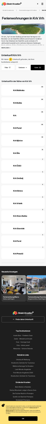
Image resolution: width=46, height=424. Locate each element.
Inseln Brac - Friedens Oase (23, 335)
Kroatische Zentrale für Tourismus (23, 363)
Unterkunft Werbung (23, 359)
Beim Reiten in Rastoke (23, 387)
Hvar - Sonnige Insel (23, 342)
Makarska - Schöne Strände (23, 348)
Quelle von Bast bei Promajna (23, 397)
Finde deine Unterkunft (23, 319)
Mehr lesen (5, 48)
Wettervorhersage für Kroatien (23, 366)
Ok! (23, 418)
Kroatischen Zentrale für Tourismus (23, 376)
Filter (7, 67)
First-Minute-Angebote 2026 (23, 373)
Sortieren (23, 67)
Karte (38, 67)
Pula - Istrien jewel (23, 345)
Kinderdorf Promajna (23, 400)
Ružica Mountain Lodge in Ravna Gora (23, 390)
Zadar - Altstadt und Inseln (23, 339)
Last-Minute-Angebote (23, 369)
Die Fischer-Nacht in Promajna (23, 393)
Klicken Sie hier (33, 407)
